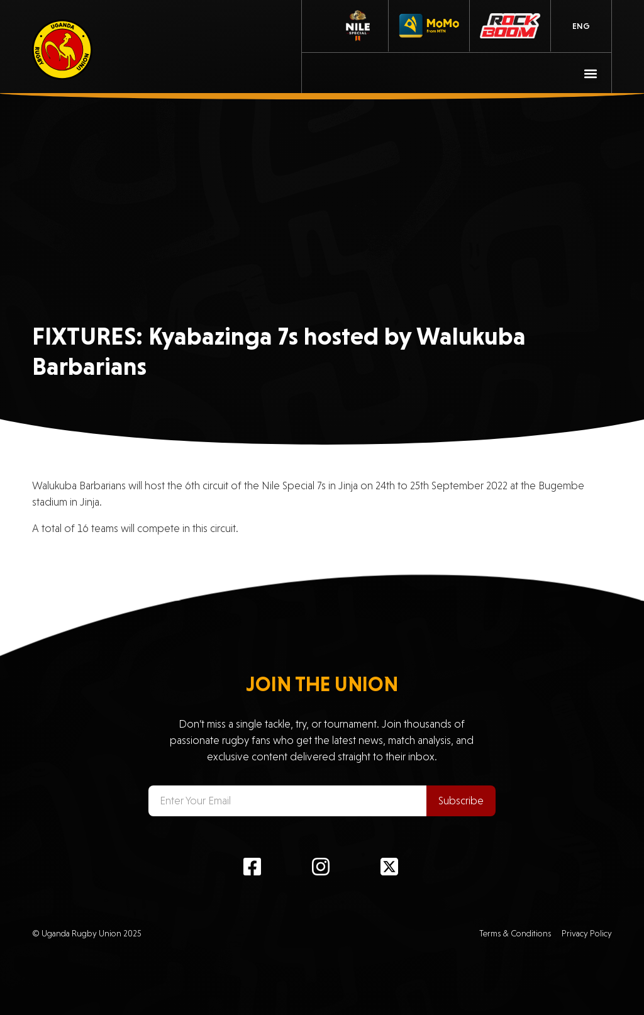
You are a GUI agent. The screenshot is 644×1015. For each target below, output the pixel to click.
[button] (590, 73)
